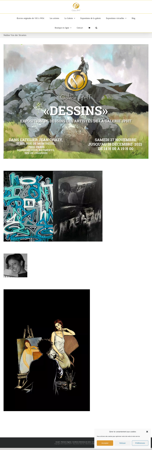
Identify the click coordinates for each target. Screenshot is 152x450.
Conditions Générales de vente (81, 442)
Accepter (104, 443)
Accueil (58, 442)
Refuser (122, 443)
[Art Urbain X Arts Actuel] (53, 172)
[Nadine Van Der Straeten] (15, 255)
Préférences (140, 443)
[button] (147, 431)
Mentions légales (66, 442)
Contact (94, 442)
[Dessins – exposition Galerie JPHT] (76, 45)
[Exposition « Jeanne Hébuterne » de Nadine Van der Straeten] (47, 290)
